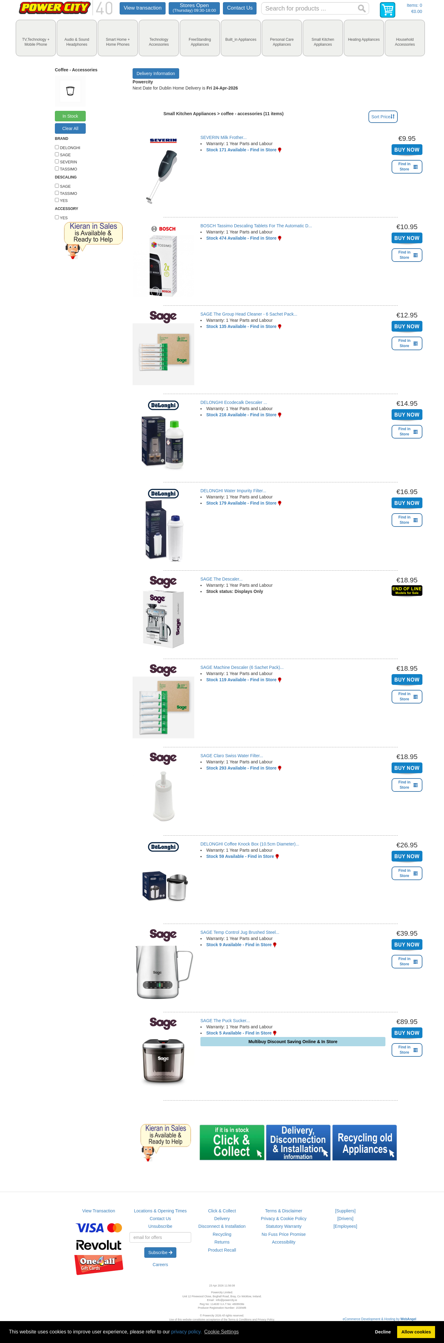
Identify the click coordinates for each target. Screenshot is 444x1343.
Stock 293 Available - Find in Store (241, 768)
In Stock (70, 116)
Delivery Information (156, 73)
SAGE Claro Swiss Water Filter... (231, 755)
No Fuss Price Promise (283, 1234)
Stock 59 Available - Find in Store (240, 856)
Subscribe (160, 1252)
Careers (160, 1264)
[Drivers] (345, 1218)
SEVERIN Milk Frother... (223, 137)
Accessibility (283, 1242)
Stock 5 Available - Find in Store (239, 1032)
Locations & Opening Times (160, 1210)
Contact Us (240, 8)
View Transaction (98, 1210)
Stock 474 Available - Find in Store (241, 238)
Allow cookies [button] (416, 1331)
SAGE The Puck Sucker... (225, 1020)
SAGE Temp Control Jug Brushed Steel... (239, 932)
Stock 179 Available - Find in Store (241, 503)
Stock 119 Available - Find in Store (241, 679)
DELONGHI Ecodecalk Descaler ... (233, 402)
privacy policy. (186, 1331)
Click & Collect (222, 1210)
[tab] (36, 38)
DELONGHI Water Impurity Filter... (233, 490)
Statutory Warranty (284, 1226)
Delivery (222, 1218)
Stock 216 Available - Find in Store (241, 414)
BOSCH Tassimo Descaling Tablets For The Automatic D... (256, 225)
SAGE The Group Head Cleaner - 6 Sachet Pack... (248, 314)
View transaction (143, 8)
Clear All (70, 128)
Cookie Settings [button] (221, 1331)
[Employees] (345, 1226)
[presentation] (36, 38)
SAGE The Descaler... (221, 579)
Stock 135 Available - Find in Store (241, 326)
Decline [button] (383, 1331)
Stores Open (194, 7)
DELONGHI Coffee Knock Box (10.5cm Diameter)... (249, 843)
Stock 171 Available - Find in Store (241, 149)
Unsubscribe (160, 1226)
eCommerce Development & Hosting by (380, 1319)
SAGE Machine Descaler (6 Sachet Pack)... (242, 667)
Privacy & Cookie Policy (283, 1218)
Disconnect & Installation (221, 1226)
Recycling (222, 1234)
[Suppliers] (345, 1210)
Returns (221, 1242)
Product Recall (222, 1250)
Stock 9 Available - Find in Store (239, 944)
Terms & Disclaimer (283, 1210)
